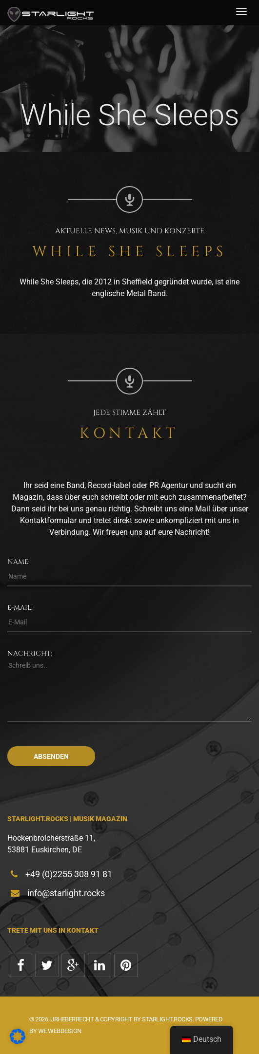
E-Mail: (20, 607)
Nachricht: (29, 653)
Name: (18, 561)
